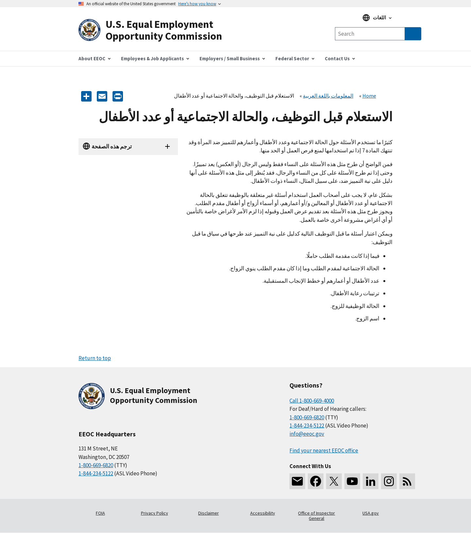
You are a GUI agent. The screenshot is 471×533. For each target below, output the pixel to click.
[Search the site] (370, 33)
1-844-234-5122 (95, 473)
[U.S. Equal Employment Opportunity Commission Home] (157, 30)
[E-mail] (102, 95)
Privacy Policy (154, 513)
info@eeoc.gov (306, 433)
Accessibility (262, 513)
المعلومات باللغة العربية (328, 95)
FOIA (100, 513)
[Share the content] (86, 95)
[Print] (118, 95)
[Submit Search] (413, 33)
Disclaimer (208, 513)
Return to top (94, 358)
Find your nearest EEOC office (323, 450)
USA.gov (370, 513)
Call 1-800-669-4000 (311, 400)
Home (369, 95)
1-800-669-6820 (95, 465)
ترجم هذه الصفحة (112, 146)
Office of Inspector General (316, 515)
